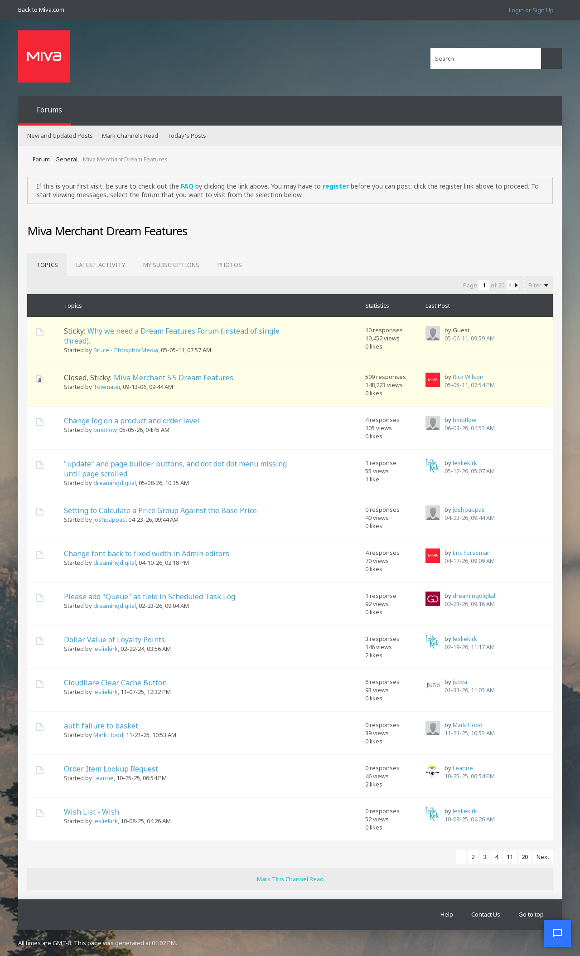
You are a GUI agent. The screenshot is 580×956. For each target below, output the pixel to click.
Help (446, 914)
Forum (41, 159)
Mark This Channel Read (290, 879)
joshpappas (109, 519)
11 (510, 857)
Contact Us (485, 914)
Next (542, 857)
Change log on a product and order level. (132, 421)
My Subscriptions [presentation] (171, 265)
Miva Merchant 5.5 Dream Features (173, 378)
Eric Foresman (472, 552)
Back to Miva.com (41, 9)
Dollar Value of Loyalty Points (114, 640)
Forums (49, 110)
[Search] (485, 58)
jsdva (460, 682)
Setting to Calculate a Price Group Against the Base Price (160, 510)
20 (525, 857)
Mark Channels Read (130, 135)
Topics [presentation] (47, 265)
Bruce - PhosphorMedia (125, 350)
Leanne (103, 778)
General (66, 159)
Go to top (531, 914)
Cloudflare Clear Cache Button (115, 683)
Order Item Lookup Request (111, 769)
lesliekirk (465, 463)
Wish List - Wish (91, 812)
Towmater (106, 387)
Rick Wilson (468, 377)
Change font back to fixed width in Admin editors (146, 553)
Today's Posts (186, 135)
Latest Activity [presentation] (100, 265)
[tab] (47, 264)
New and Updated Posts (60, 135)
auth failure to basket (101, 726)
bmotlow (104, 430)
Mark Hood (108, 735)
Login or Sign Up (531, 10)
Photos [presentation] (230, 265)
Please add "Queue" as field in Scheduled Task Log (149, 597)
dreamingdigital (114, 483)
